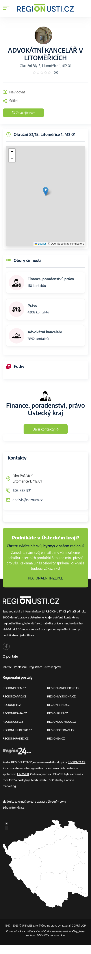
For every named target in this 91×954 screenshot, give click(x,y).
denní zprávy (18, 617)
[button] (45, 191)
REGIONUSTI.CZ (13, 721)
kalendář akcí (32, 623)
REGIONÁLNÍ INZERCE (45, 578)
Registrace (35, 667)
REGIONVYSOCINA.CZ (61, 696)
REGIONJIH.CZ (12, 705)
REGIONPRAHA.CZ (15, 713)
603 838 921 (22, 490)
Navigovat (14, 92)
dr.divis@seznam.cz (28, 500)
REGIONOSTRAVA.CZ (60, 730)
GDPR (75, 925)
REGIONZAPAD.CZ (14, 696)
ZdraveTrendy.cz (13, 807)
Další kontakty (45, 429)
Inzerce (7, 667)
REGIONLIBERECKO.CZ (17, 730)
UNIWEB (23, 774)
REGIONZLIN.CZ (57, 713)
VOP (83, 925)
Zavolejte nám (23, 113)
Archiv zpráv (53, 667)
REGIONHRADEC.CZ (15, 738)
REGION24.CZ (56, 738)
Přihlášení (20, 667)
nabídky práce (52, 623)
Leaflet (40, 243)
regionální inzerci (66, 629)
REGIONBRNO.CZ (58, 705)
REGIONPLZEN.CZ (14, 688)
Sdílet (10, 100)
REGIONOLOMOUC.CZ (61, 721)
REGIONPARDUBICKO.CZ (63, 688)
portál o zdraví (35, 801)
